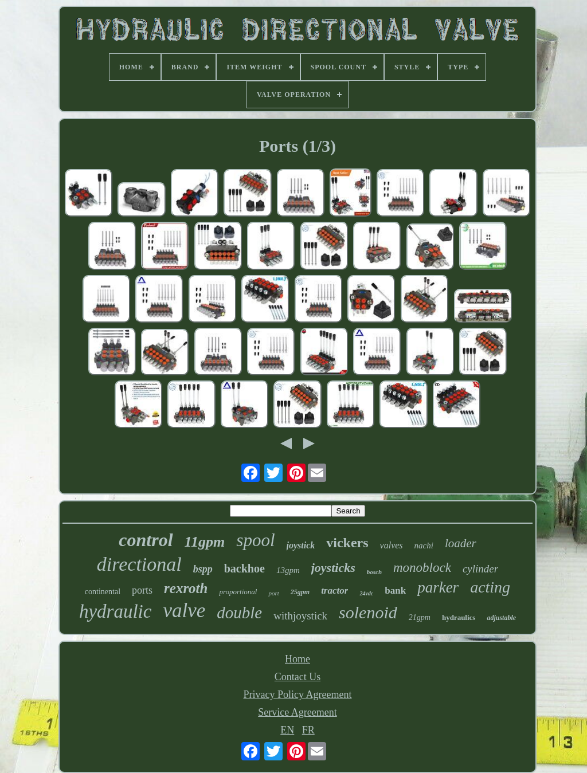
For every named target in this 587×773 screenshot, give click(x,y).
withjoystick (300, 616)
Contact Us (298, 676)
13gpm (288, 570)
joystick (301, 545)
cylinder (480, 569)
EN (287, 730)
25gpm (300, 592)
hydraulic (115, 611)
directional (139, 564)
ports (142, 590)
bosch (374, 571)
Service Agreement (297, 712)
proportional (238, 591)
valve (184, 610)
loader (460, 543)
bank (395, 590)
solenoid (368, 612)
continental (102, 591)
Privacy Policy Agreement (298, 694)
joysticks (333, 567)
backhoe (244, 568)
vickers (347, 542)
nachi (423, 545)
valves (391, 545)
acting (490, 587)
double (239, 612)
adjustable (501, 618)
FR (308, 730)
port (273, 593)
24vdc (366, 593)
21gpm (420, 617)
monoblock (422, 567)
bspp (203, 569)
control (146, 539)
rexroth (186, 588)
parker (438, 587)
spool (255, 540)
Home (297, 659)
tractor (334, 590)
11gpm (205, 541)
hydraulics (459, 617)
